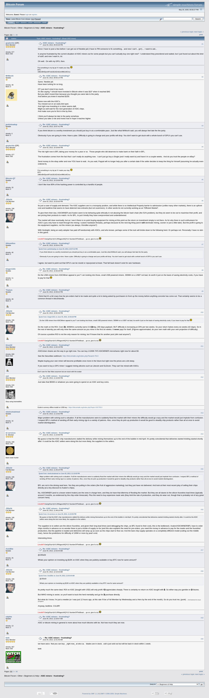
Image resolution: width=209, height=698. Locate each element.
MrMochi (9, 76)
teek (7, 638)
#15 (202, 469)
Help (17, 22)
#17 (202, 550)
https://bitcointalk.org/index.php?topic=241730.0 (85, 407)
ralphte (9, 617)
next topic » (199, 32)
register (34, 14)
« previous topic (186, 32)
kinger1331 (11, 269)
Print (201, 34)
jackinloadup (11, 124)
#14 (202, 434)
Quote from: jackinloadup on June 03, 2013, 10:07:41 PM (58, 249)
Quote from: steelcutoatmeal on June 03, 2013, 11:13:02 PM (59, 473)
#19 (202, 618)
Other (20, 28)
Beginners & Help (31, 28)
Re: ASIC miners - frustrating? (56, 76)
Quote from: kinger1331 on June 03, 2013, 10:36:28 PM (57, 317)
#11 (202, 346)
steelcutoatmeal (13, 412)
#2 (202, 77)
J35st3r (9, 199)
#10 (202, 312)
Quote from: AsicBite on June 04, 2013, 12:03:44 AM (56, 576)
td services (11, 433)
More (44, 22)
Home (11, 22)
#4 (202, 147)
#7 (202, 244)
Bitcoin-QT (10, 178)
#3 (202, 126)
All (17, 35)
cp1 (7, 376)
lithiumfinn (10, 243)
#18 (202, 571)
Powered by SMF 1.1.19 (90, 694)
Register (37, 22)
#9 (202, 291)
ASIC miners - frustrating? (52, 28)
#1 (202, 44)
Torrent (37, 19)
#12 (202, 377)
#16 (202, 509)
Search (24, 22)
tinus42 (9, 345)
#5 (202, 179)
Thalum (9, 290)
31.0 (32, 19)
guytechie (10, 43)
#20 (202, 639)
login (27, 14)
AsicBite (9, 549)
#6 (202, 201)
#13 (202, 413)
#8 (202, 270)
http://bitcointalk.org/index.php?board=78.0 (80, 356)
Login (30, 22)
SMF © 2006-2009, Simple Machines (114, 694)
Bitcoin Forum (10, 28)
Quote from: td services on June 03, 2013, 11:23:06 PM (57, 514)
